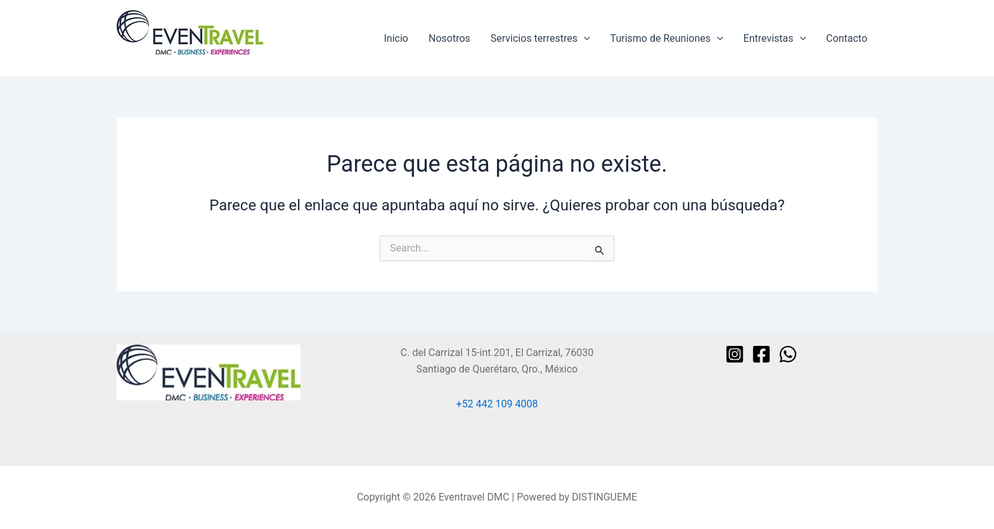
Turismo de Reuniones (666, 38)
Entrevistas (775, 38)
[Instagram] (734, 354)
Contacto (846, 38)
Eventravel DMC (152, 60)
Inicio (396, 38)
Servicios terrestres (540, 38)
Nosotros (449, 38)
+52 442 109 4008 (497, 404)
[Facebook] (761, 354)
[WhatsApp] (787, 354)
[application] (584, 38)
